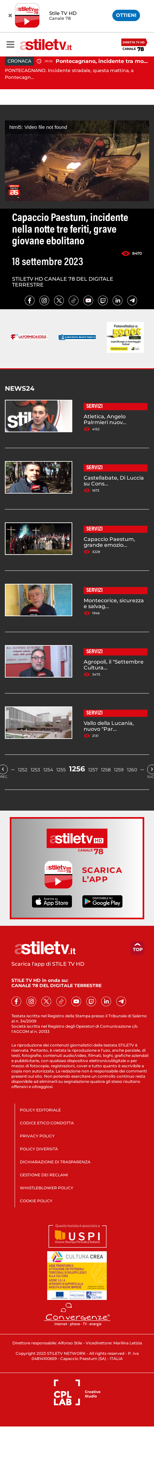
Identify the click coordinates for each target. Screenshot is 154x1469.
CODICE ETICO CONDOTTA (47, 1122)
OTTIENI (126, 15)
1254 (48, 770)
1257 (93, 770)
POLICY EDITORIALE (40, 1110)
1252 (22, 770)
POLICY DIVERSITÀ (39, 1148)
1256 (77, 769)
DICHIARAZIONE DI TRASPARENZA (55, 1161)
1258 (106, 770)
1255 (61, 770)
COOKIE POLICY (36, 1200)
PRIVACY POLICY (37, 1135)
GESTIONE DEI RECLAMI (44, 1174)
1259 (119, 770)
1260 (132, 770)
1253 (35, 770)
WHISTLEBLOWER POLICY (46, 1187)
